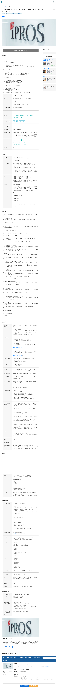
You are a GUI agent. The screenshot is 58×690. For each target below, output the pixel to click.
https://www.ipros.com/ (17, 352)
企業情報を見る (8, 643)
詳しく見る (47, 662)
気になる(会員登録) (24, 682)
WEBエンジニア (46, 68)
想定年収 (15, 531)
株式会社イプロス (6, 17)
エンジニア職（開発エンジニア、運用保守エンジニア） (49, 60)
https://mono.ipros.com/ (17, 344)
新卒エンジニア (46, 76)
